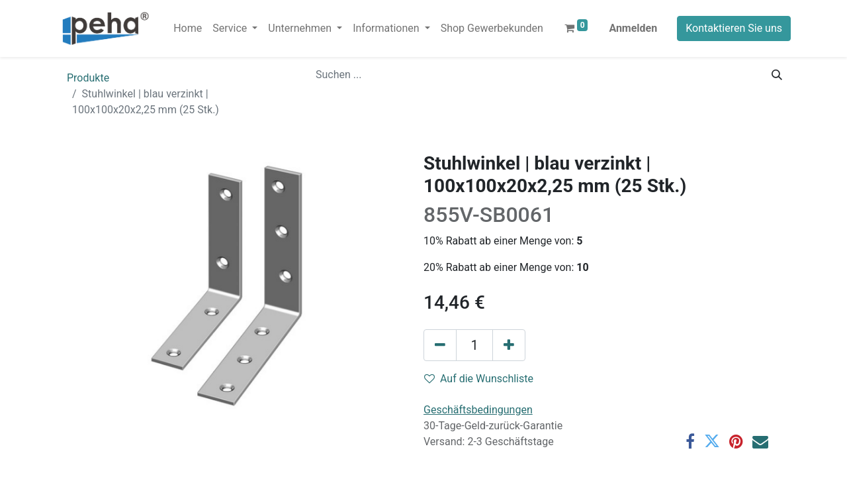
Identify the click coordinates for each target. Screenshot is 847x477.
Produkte (88, 78)
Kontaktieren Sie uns (734, 28)
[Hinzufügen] (508, 345)
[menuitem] (187, 28)
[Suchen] (777, 74)
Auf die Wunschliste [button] (478, 378)
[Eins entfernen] (440, 345)
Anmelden (633, 28)
